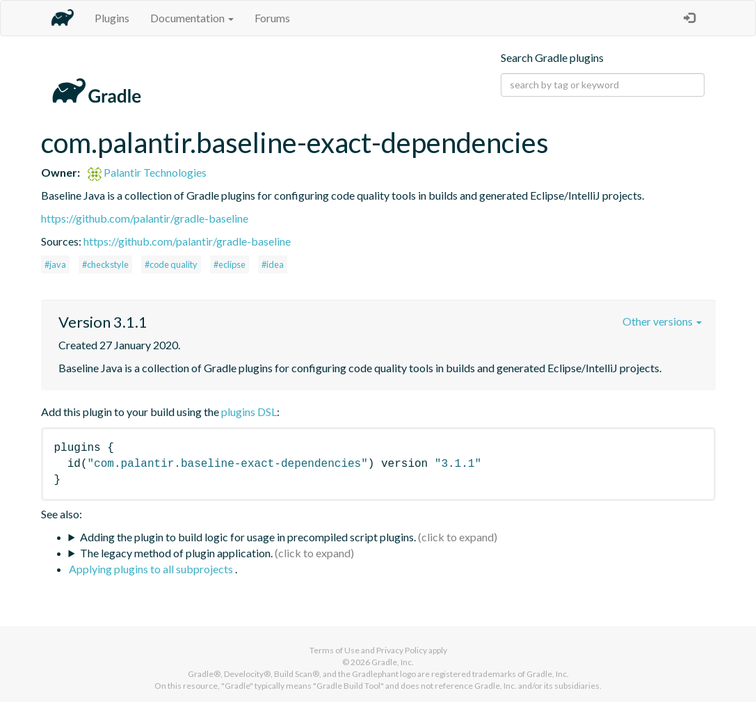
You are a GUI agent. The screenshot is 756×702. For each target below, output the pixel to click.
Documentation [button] (192, 17)
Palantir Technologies (147, 172)
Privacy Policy (401, 650)
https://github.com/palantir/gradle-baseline (144, 218)
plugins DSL (249, 411)
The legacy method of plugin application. (176, 552)
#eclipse (230, 264)
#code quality (171, 264)
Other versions (662, 321)
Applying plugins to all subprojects (152, 568)
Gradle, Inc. (392, 662)
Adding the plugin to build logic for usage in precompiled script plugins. (248, 536)
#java (55, 264)
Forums (272, 17)
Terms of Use (334, 650)
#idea (273, 264)
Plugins (112, 17)
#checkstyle (105, 264)
